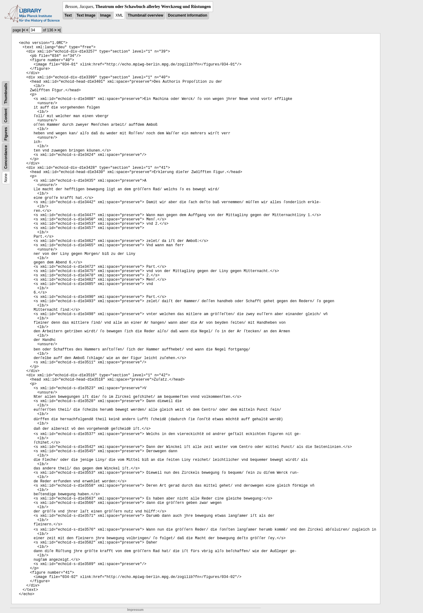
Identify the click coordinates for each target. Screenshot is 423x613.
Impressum (135, 609)
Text (68, 15)
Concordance (6, 157)
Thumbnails (6, 93)
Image (105, 15)
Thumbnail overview (145, 15)
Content (6, 115)
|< (23, 30)
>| (58, 30)
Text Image (85, 15)
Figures (6, 133)
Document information (187, 15)
